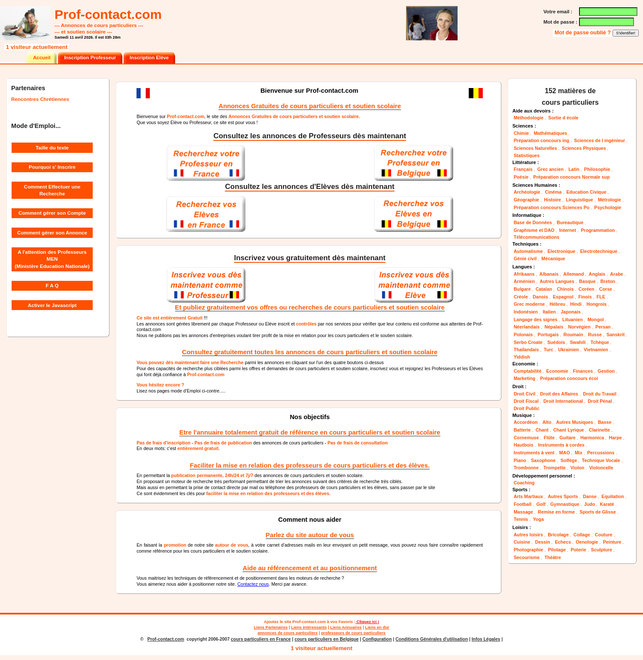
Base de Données (533, 222)
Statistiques (527, 155)
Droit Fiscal (526, 401)
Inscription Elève (149, 57)
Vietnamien (596, 349)
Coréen (586, 289)
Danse (590, 496)
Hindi (576, 304)
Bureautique (570, 222)
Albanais (549, 274)
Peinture (612, 541)
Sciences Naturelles (535, 148)
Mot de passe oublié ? (583, 33)
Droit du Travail (599, 393)
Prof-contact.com (309, 621)
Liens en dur (377, 627)
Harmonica (592, 437)
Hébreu (557, 304)
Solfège (569, 460)
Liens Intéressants (309, 627)
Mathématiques (550, 133)
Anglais (597, 274)
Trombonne (526, 467)
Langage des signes (536, 319)
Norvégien (579, 326)
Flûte (549, 437)
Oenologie (587, 541)
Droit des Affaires (559, 393)
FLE (601, 296)
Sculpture (601, 549)
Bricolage (558, 534)
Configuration (376, 639)
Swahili (578, 342)
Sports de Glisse (597, 511)
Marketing (524, 378)
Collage (581, 534)
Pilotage (557, 549)
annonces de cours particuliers (288, 632)
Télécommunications (536, 237)
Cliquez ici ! (367, 621)
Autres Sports (563, 496)
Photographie (528, 549)
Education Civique (586, 192)
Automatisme (528, 251)
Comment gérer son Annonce (52, 232)
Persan (603, 326)
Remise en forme (556, 511)
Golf (540, 504)
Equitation (612, 496)
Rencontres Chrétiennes (40, 99)
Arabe (616, 274)
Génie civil (525, 258)
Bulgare (522, 289)
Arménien (524, 281)
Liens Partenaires (271, 627)
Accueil (41, 57)
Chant (542, 429)
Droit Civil (524, 393)
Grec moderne (529, 304)
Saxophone (543, 460)
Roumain (573, 334)
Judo (589, 504)
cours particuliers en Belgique (326, 639)
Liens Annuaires (345, 627)
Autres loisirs (528, 534)
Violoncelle (601, 467)
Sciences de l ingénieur (599, 140)
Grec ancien (550, 169)
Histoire (552, 199)
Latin (573, 169)
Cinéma (553, 192)
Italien (549, 311)
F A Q (51, 285)
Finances (583, 371)
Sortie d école (563, 117)
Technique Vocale (601, 460)
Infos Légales (486, 639)
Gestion (606, 371)
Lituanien (572, 319)
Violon (577, 467)
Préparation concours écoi (569, 378)
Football (523, 504)
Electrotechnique (598, 251)
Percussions (601, 452)
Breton (608, 281)
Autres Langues (557, 281)
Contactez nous (253, 584)
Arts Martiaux (528, 496)
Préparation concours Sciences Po (551, 207)
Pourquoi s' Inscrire (52, 167)
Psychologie (607, 207)
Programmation (598, 230)
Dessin (542, 541)
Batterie (522, 429)
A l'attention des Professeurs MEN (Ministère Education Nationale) (52, 259)
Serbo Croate (528, 342)
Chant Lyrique (568, 429)
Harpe (615, 437)
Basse (605, 422)
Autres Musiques (574, 422)
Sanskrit (616, 334)
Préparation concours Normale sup (571, 176)
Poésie (521, 176)
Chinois (565, 289)
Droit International (563, 401)
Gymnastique (564, 504)
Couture (604, 534)
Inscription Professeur (90, 57)
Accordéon (526, 422)
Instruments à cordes (561, 444)
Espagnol (563, 296)
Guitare (567, 437)
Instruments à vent (534, 452)
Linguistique (579, 199)
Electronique (562, 251)
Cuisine (522, 541)
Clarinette (599, 429)
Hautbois (524, 444)
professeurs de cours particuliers (353, 632)
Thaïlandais (526, 349)
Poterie (578, 549)
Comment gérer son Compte (52, 213)
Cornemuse (526, 437)
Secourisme (527, 557)
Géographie (526, 199)
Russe (595, 334)
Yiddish (522, 356)
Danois (540, 296)
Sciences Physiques (584, 148)
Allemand (573, 274)
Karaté (607, 504)
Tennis (521, 519)
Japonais (570, 311)
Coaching (524, 482)
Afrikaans (524, 274)
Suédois (556, 342)
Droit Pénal (600, 401)
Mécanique (553, 258)
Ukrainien (568, 349)
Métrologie (609, 199)
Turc (548, 349)
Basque (587, 281)
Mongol (596, 319)
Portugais (547, 334)
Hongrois (596, 304)
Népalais (553, 326)
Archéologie (527, 192)
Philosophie (597, 169)
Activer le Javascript (52, 305)
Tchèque (600, 342)
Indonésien (526, 311)
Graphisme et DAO (534, 230)
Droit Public (527, 408)
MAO (564, 452)
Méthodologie (528, 117)
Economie (557, 371)
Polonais (523, 334)
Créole (521, 296)
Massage (523, 511)
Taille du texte (52, 147)
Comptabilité (528, 371)
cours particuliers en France (261, 639)
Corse (605, 289)
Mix (578, 452)
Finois (584, 296)
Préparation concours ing (541, 140)
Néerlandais (527, 326)
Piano (520, 460)
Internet (567, 230)
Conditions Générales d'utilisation (431, 639)
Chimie (521, 133)
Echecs (563, 541)
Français (523, 169)
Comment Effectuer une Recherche (52, 190)
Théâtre (552, 557)
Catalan (544, 289)
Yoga (538, 519)
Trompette (554, 467)
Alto (547, 422)
